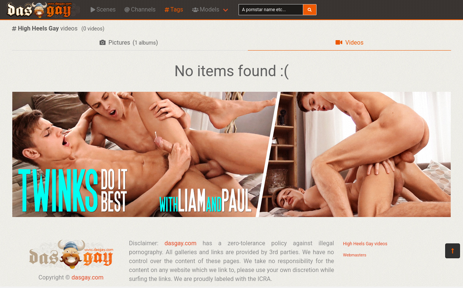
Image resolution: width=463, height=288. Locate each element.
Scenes (103, 9)
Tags (174, 9)
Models (205, 9)
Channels (139, 9)
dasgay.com (87, 277)
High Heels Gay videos (365, 243)
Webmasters (354, 255)
